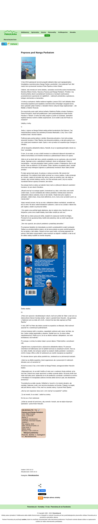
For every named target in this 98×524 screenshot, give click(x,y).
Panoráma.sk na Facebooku (61, 507)
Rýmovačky (52, 32)
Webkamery (25, 32)
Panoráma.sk (56, 513)
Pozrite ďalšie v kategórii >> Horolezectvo (33, 435)
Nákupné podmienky (31, 433)
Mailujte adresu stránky (52, 497)
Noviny (43, 32)
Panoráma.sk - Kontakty (35, 507)
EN (6, 44)
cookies (24, 519)
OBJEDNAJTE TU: (30, 410)
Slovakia (73, 32)
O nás (48, 507)
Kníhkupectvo (63, 32)
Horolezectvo (10, 40)
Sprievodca (35, 32)
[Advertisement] (49, 15)
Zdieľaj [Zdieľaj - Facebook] (42, 490)
